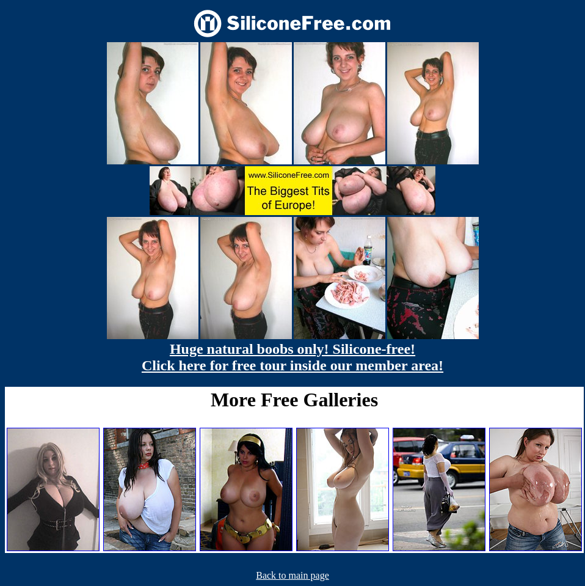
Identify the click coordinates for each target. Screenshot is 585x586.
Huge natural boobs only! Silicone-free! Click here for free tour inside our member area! (292, 357)
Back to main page (292, 575)
